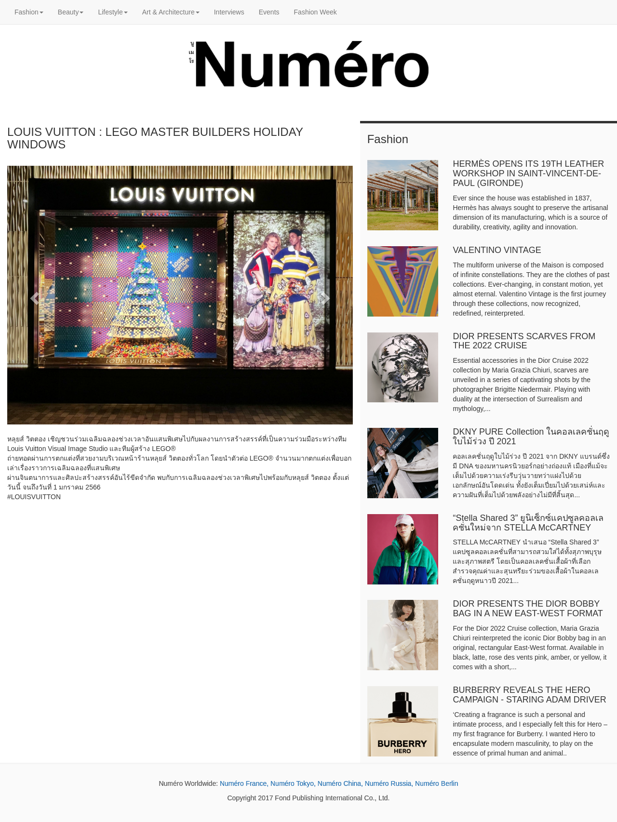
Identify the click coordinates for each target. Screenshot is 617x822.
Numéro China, (340, 783)
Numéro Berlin (436, 783)
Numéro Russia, (389, 783)
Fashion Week (315, 12)
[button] (33, 295)
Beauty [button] (71, 12)
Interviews (229, 12)
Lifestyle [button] (112, 12)
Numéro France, (244, 783)
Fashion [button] (28, 12)
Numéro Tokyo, (293, 783)
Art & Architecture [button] (171, 12)
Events (269, 12)
